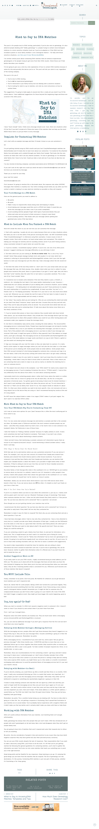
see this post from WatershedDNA (30, 55)
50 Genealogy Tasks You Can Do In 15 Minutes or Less (82, 151)
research (76, 45)
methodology (87, 45)
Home (18, 5)
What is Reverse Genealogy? (82, 190)
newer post (8, 794)
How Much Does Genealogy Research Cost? (55, 797)
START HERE (79, 5)
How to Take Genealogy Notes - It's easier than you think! (82, 164)
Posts (36, 5)
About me (27, 5)
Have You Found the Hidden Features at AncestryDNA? (82, 177)
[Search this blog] (79, 23)
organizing (80, 49)
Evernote (75, 57)
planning (90, 49)
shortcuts (78, 53)
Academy (63, 5)
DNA (19, 773)
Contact (72, 5)
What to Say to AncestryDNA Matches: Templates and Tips (17, 797)
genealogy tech (87, 57)
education (87, 53)
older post (63, 794)
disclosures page (43, 19)
